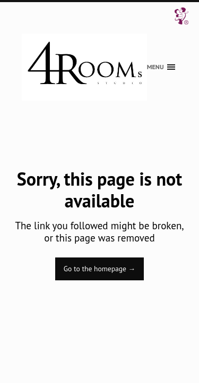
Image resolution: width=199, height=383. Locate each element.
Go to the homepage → (99, 268)
